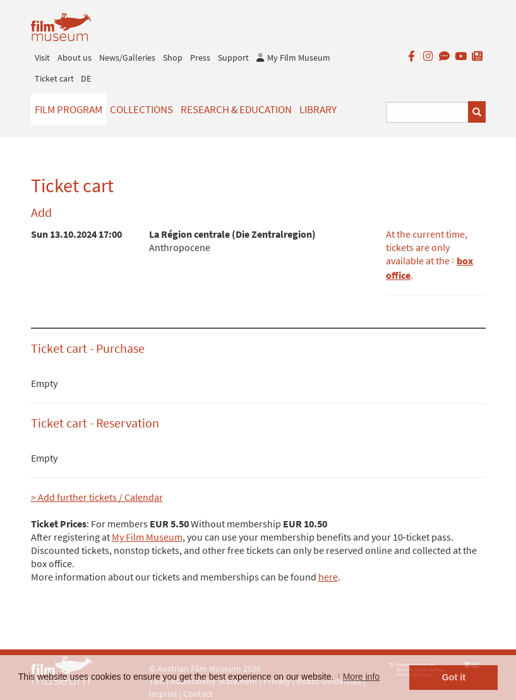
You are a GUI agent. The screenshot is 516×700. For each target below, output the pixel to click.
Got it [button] (453, 677)
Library (318, 109)
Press (200, 57)
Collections (141, 109)
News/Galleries (127, 57)
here (328, 576)
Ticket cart (54, 78)
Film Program (68, 109)
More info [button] (361, 677)
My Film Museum (147, 537)
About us (74, 57)
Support (233, 57)
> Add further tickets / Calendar (97, 497)
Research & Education (236, 109)
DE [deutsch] (86, 78)
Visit (42, 57)
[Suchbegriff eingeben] (427, 112)
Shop (173, 57)
